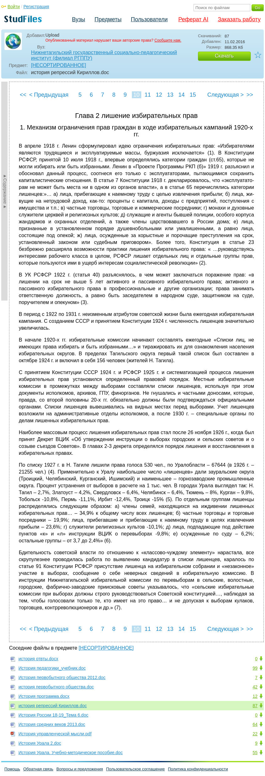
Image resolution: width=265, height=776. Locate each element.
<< (23, 95)
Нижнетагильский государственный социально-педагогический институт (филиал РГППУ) (104, 55)
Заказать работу (239, 19)
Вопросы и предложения (79, 769)
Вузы (78, 19)
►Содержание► (5, 191)
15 (193, 95)
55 (254, 752)
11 (147, 95)
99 (254, 668)
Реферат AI (193, 19)
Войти (14, 6)
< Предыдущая (49, 95)
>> (250, 95)
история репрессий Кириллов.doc (52, 705)
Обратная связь (38, 769)
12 (159, 95)
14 (181, 95)
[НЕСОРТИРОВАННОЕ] (58, 65)
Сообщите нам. (167, 40)
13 (170, 95)
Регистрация (36, 6)
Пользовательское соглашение (135, 769)
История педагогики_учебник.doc (52, 668)
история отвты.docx (38, 658)
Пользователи (149, 19)
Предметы (108, 19)
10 (136, 95)
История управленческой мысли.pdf (54, 733)
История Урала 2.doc (39, 743)
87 (254, 705)
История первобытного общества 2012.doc (62, 677)
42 (254, 686)
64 (254, 724)
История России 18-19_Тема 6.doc (53, 715)
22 (254, 733)
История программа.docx (44, 696)
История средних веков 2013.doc (51, 724)
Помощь (12, 769)
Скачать (224, 55)
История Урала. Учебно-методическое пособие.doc (70, 752)
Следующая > (225, 95)
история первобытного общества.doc (56, 686)
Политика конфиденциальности (198, 769)
